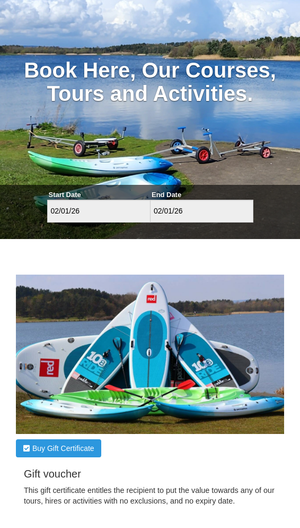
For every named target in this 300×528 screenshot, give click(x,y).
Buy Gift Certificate (58, 448)
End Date (166, 195)
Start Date (65, 195)
